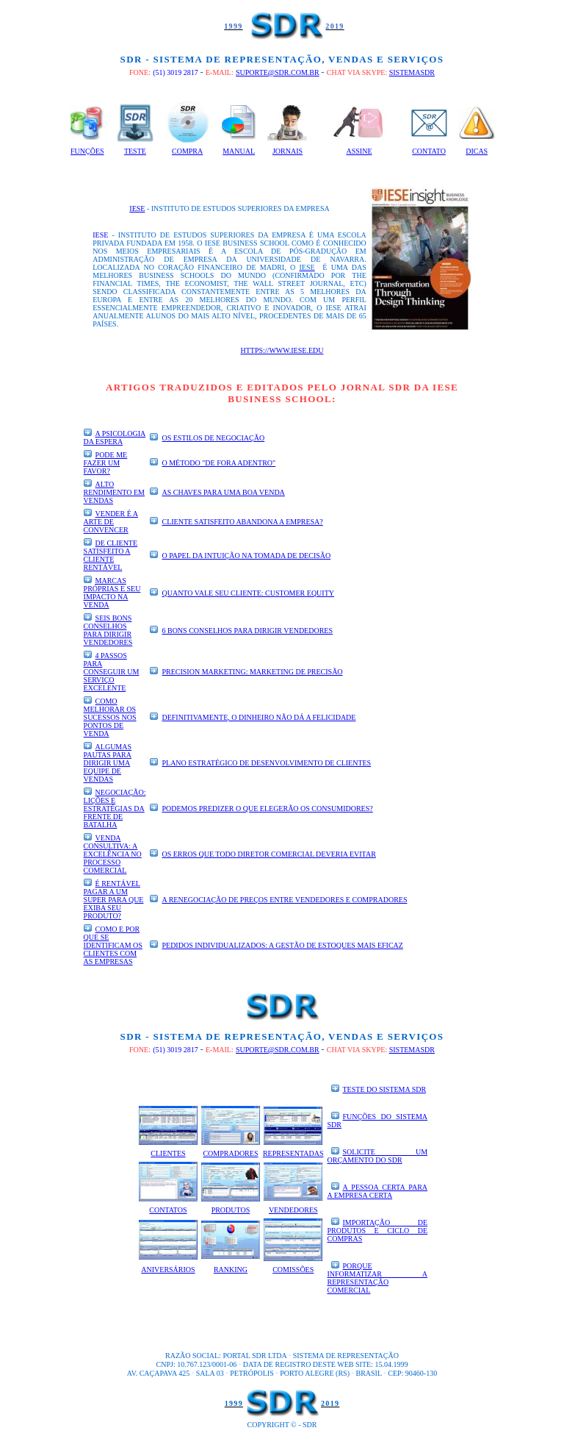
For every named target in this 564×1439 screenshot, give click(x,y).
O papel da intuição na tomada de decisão (246, 555)
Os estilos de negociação (213, 438)
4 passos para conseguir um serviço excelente (112, 671)
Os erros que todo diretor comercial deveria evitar (268, 854)
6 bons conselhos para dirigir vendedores (247, 630)
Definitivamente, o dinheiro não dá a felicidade (258, 717)
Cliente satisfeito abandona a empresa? (242, 522)
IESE (137, 208)
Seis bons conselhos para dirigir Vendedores (108, 630)
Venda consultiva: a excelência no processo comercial (113, 854)
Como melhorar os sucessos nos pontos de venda (110, 717)
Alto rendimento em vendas (114, 492)
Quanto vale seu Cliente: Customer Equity (248, 593)
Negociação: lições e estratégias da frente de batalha (115, 808)
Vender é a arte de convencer (111, 522)
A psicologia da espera (115, 437)
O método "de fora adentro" (218, 463)
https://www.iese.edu (282, 350)
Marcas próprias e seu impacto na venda (112, 592)
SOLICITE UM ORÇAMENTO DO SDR (378, 1156)
